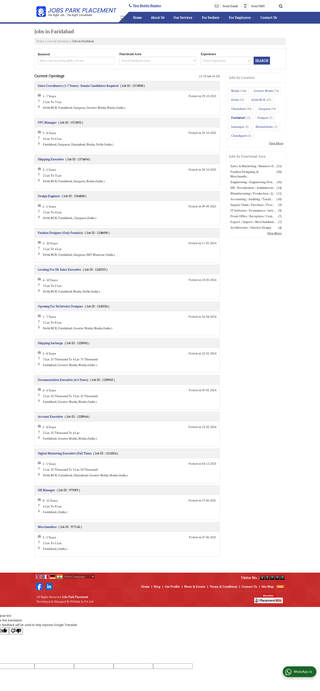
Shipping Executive (51, 159)
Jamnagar (237, 127)
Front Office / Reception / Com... (252, 216)
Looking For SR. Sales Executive (59, 269)
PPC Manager (47, 122)
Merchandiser (47, 527)
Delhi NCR (258, 100)
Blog (157, 586)
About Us (157, 17)
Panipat (263, 118)
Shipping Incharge (50, 343)
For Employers (241, 17)
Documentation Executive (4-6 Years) (63, 380)
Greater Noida (263, 91)
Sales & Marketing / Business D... (252, 166)
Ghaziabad (238, 109)
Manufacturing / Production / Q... (252, 193)
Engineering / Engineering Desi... (252, 182)
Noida (235, 91)
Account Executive (50, 416)
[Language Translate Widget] (79, 576)
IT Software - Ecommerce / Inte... (252, 210)
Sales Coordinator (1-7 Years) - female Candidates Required (78, 86)
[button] (147, 6)
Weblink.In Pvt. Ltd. (82, 601)
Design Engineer (49, 196)
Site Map (267, 586)
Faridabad (238, 118)
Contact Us (268, 17)
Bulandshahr (264, 127)
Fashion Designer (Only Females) (60, 233)
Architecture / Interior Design (250, 227)
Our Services (184, 17)
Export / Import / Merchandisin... (253, 222)
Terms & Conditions (223, 586)
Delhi (234, 100)
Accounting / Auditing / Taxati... (251, 199)
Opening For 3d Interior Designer (60, 306)
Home (137, 17)
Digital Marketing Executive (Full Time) (65, 453)
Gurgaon (264, 109)
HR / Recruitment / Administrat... (252, 188)
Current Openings (58, 41)
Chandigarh (239, 135)
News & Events (194, 586)
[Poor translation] (16, 631)
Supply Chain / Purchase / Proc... (252, 205)
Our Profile (172, 586)
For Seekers (212, 17)
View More (276, 143)
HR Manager (46, 490)
